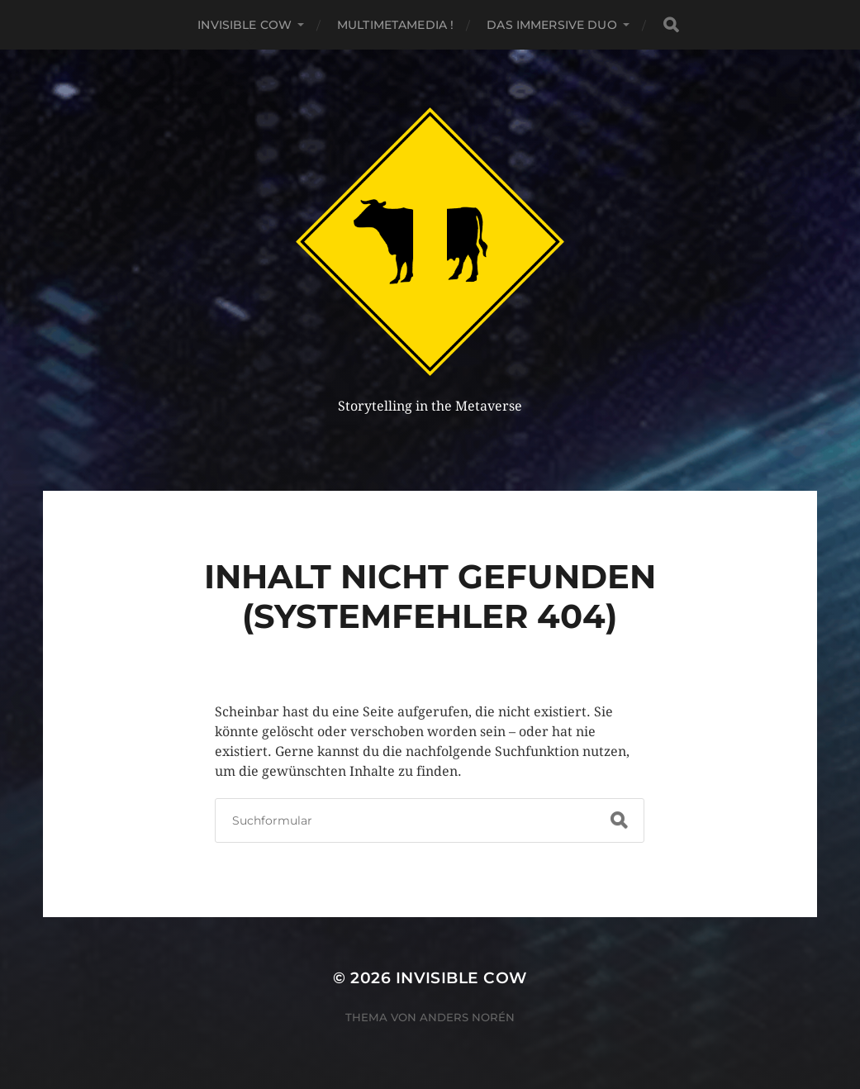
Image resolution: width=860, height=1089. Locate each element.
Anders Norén (467, 1017)
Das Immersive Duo (551, 24)
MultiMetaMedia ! (395, 24)
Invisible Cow (244, 24)
